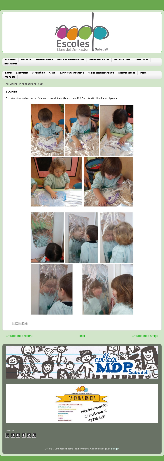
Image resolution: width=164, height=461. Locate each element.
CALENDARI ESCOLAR (99, 60)
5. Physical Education (72, 73)
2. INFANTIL (22, 73)
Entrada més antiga (145, 335)
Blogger (115, 449)
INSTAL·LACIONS (122, 60)
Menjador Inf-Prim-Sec (70, 60)
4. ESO (52, 73)
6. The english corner (101, 73)
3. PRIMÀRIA (38, 73)
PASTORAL (10, 77)
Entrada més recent (19, 335)
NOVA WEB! (10, 60)
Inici (82, 335)
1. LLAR (8, 73)
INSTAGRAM (11, 64)
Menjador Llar (44, 60)
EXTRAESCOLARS (126, 73)
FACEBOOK (26, 60)
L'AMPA (143, 73)
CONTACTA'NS (141, 60)
